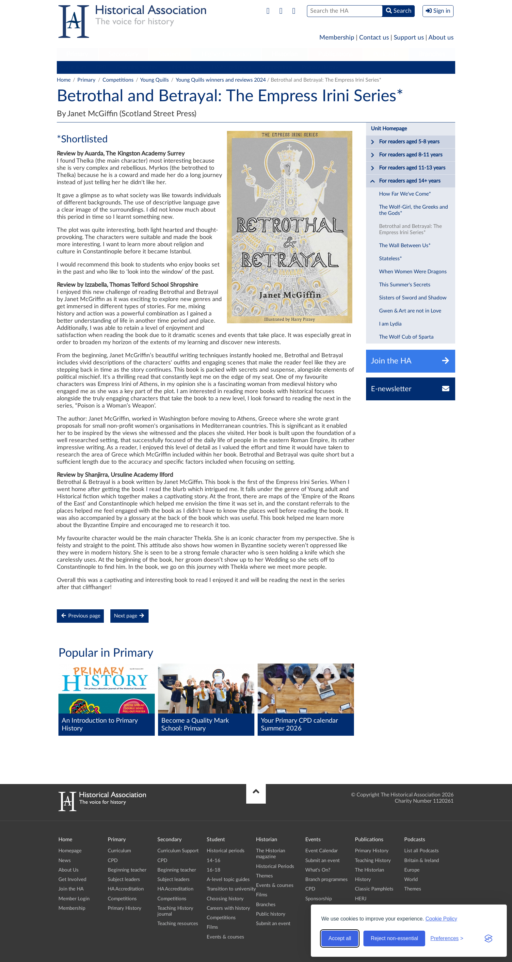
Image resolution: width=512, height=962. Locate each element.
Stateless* (390, 258)
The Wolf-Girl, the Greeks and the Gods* (413, 210)
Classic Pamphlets (374, 889)
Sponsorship (318, 898)
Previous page (80, 615)
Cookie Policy (441, 919)
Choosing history (225, 898)
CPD (101, 67)
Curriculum (73, 67)
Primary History (320, 67)
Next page (129, 615)
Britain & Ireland (421, 860)
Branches (432, 54)
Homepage (70, 850)
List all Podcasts (421, 850)
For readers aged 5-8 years (405, 142)
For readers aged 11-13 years (407, 168)
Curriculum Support (178, 850)
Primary (77, 54)
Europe (412, 870)
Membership (336, 38)
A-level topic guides (228, 879)
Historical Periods (275, 866)
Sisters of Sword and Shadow (413, 297)
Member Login (73, 898)
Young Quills (154, 80)
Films (212, 927)
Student (169, 54)
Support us (409, 38)
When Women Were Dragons (413, 271)
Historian (285, 54)
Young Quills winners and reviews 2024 (221, 80)
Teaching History (373, 860)
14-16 (213, 860)
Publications (335, 54)
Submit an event (273, 923)
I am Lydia (390, 324)
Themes (264, 876)
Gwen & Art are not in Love (410, 310)
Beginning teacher (136, 67)
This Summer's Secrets (404, 284)
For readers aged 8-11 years (406, 155)
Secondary (123, 54)
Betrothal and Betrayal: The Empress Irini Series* (410, 229)
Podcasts (386, 54)
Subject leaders (184, 67)
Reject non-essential (394, 938)
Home (64, 80)
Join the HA (71, 889)
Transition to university (231, 889)
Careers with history (228, 908)
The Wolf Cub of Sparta (406, 337)
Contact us (374, 38)
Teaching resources (177, 923)
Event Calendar (321, 850)
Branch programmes (326, 879)
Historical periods (226, 850)
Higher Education (226, 54)
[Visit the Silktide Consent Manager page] (488, 938)
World (411, 879)
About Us (68, 870)
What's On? (317, 870)
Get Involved (72, 879)
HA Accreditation (231, 67)
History (363, 879)
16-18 (213, 870)
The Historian (369, 870)
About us (441, 38)
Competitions (276, 67)
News (64, 860)
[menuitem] (77, 54)
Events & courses (225, 937)
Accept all (339, 938)
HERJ (360, 898)
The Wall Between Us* (405, 245)
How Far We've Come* (405, 194)
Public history (270, 914)
